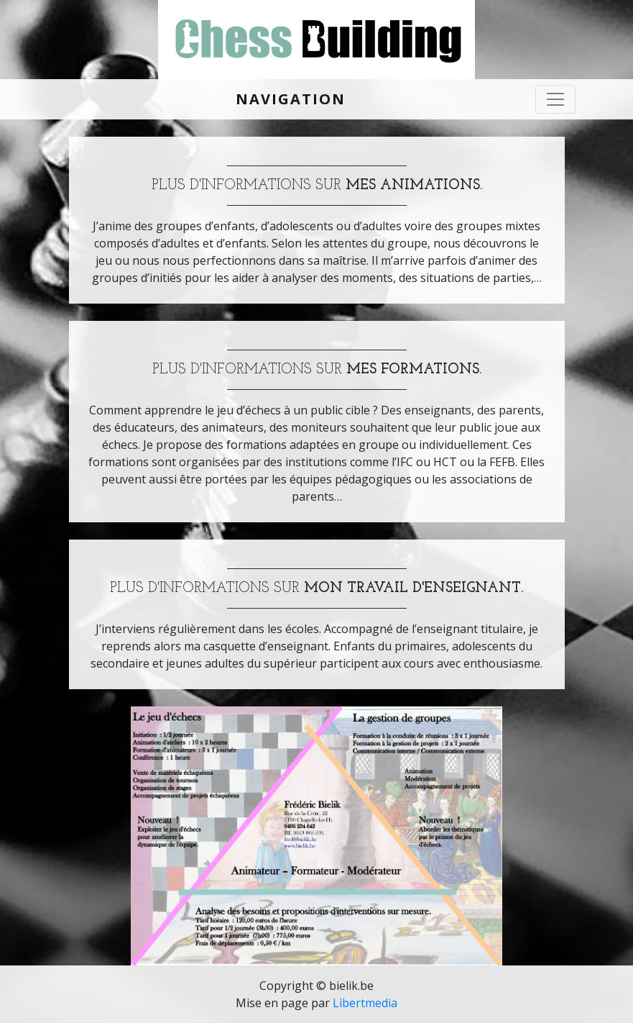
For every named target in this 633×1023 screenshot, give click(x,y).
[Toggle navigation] (555, 99)
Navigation (291, 99)
